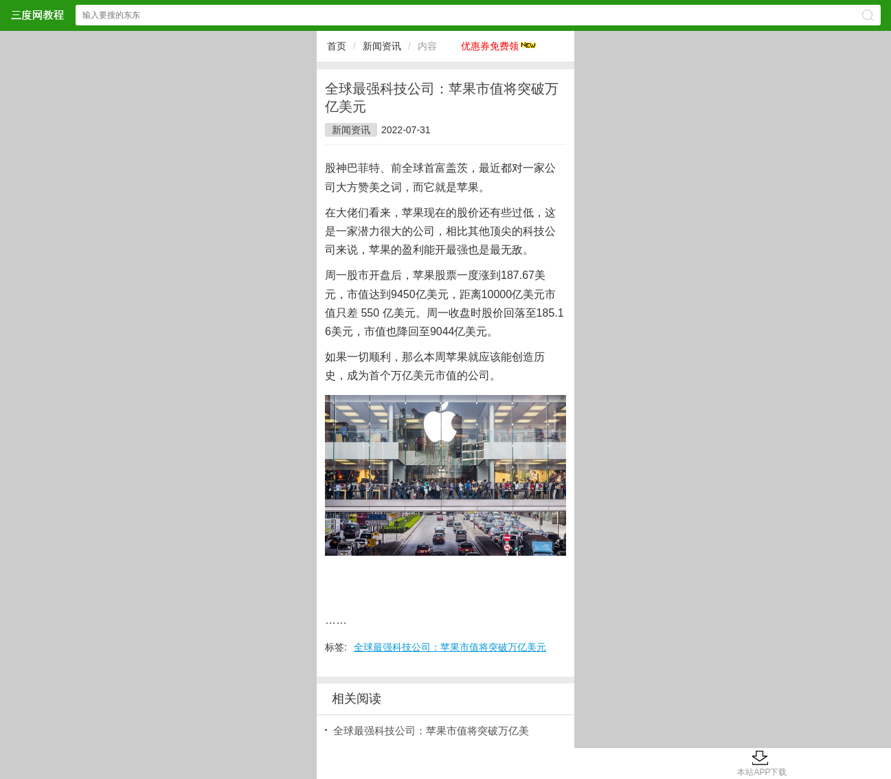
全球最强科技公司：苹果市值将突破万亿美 (431, 730)
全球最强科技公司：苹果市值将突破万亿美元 (450, 647)
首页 (336, 46)
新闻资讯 (382, 46)
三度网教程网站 (37, 14)
